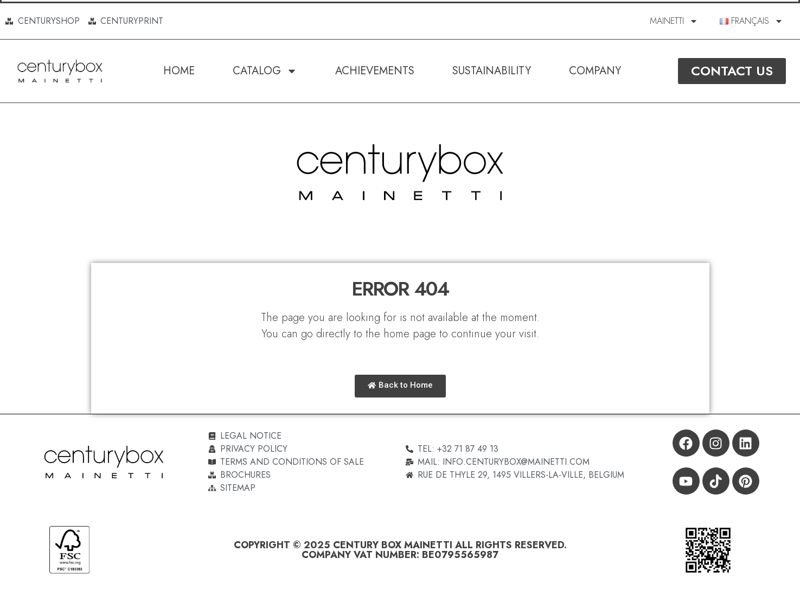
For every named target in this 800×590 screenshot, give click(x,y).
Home (179, 71)
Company (595, 71)
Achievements (374, 71)
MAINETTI (674, 21)
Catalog (265, 71)
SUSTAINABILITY (491, 71)
